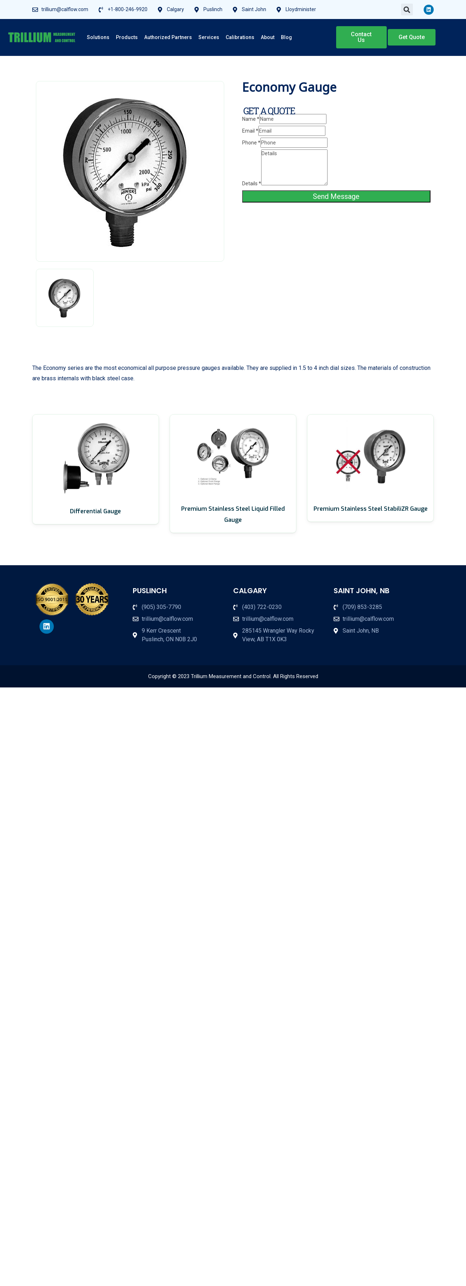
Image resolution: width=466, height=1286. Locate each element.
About (267, 37)
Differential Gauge (95, 511)
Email (250, 131)
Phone (251, 143)
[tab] (65, 298)
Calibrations (240, 37)
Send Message (336, 196)
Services (208, 37)
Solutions (98, 37)
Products (127, 37)
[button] (407, 9)
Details (251, 183)
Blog (286, 37)
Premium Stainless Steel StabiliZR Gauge (371, 509)
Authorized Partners (168, 37)
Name (250, 119)
